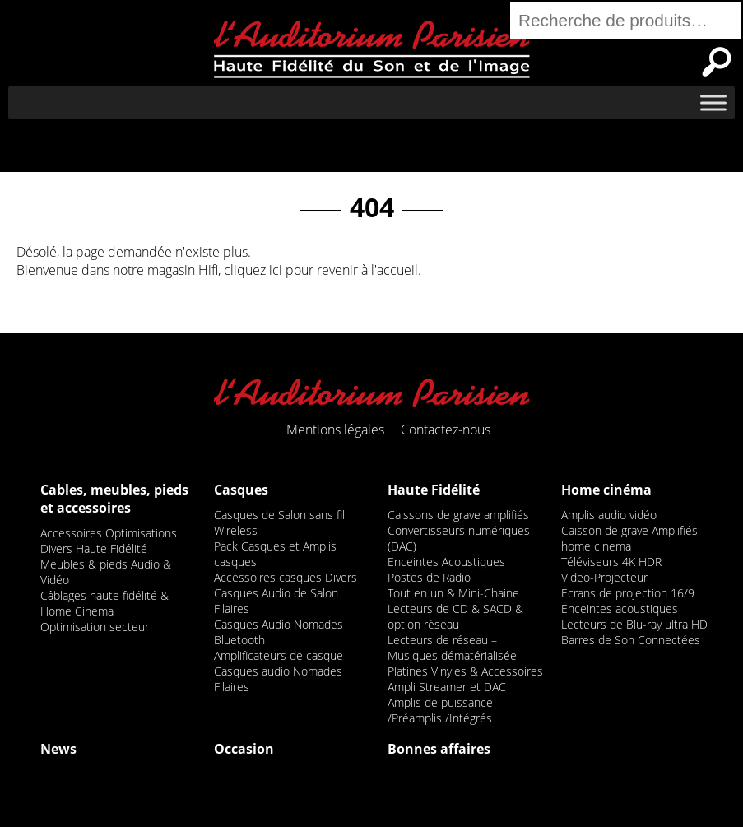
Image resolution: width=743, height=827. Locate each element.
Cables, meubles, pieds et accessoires (114, 499)
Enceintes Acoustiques (446, 561)
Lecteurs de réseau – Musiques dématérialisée (452, 647)
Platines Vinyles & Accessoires (465, 671)
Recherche (716, 61)
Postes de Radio (429, 577)
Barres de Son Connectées (630, 640)
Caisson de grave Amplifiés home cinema (629, 538)
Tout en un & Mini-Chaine (453, 593)
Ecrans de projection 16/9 (627, 593)
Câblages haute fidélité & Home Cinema (104, 603)
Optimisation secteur (94, 626)
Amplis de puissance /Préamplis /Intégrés (440, 710)
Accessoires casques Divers (285, 577)
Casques (241, 490)
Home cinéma (606, 490)
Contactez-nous (445, 429)
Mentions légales (335, 429)
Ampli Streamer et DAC (447, 687)
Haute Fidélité (434, 490)
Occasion (244, 749)
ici (275, 270)
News (58, 749)
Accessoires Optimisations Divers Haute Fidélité (108, 540)
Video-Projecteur (604, 577)
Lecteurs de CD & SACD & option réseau (455, 616)
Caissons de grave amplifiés (458, 515)
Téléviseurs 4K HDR (611, 561)
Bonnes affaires (439, 749)
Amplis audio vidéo (609, 515)
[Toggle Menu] (713, 102)
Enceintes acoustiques (619, 608)
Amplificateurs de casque (278, 655)
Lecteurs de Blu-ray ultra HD (634, 624)
